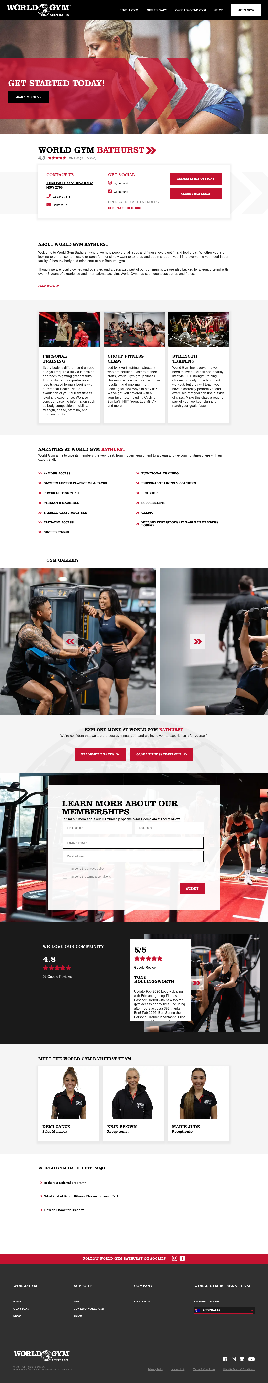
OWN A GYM (142, 1301)
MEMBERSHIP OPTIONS (195, 178)
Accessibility (178, 1369)
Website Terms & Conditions (239, 1369)
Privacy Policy (155, 1369)
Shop (218, 10)
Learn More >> (28, 97)
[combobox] (222, 1310)
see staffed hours (125, 208)
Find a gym (129, 10)
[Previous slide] (70, 642)
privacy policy (95, 868)
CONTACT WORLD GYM (89, 1308)
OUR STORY (21, 1308)
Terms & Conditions (204, 1369)
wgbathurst (118, 183)
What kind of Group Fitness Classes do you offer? (79, 1196)
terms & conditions (99, 876)
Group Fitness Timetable (161, 754)
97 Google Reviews (57, 976)
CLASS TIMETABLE (196, 193)
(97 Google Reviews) (82, 158)
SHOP (17, 1315)
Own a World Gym (190, 10)
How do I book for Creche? (62, 1210)
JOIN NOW (246, 10)
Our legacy (157, 10)
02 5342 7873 (58, 196)
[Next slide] (197, 642)
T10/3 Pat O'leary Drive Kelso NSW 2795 (69, 185)
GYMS (17, 1301)
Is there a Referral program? (63, 1182)
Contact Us (56, 205)
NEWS (78, 1315)
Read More (48, 285)
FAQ (76, 1301)
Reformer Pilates (100, 754)
